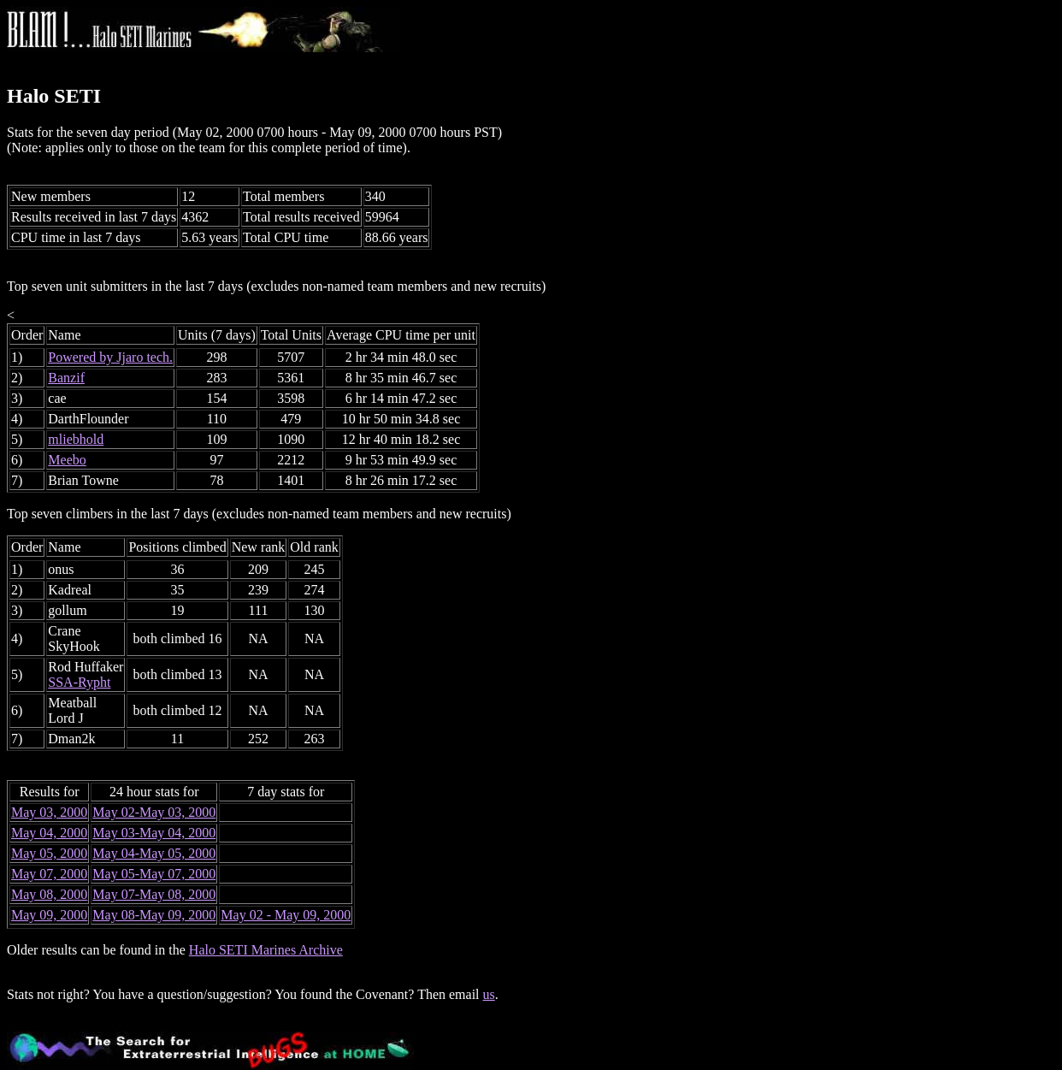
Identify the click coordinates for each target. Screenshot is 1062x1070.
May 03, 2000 (49, 812)
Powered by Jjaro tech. (110, 357)
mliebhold (75, 439)
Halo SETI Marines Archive (266, 950)
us (489, 994)
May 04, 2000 (49, 832)
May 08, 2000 (49, 894)
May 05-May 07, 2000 (153, 873)
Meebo (67, 459)
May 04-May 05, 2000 (153, 853)
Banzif (66, 377)
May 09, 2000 (49, 914)
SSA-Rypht (79, 682)
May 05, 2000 (49, 853)
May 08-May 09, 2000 (153, 914)
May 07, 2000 (49, 873)
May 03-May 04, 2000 (153, 832)
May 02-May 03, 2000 (153, 812)
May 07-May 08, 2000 (153, 894)
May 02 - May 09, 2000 (286, 914)
